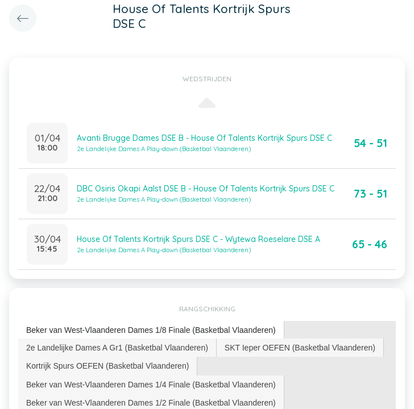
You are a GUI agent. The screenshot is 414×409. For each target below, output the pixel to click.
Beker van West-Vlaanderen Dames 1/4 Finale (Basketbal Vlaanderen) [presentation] (151, 384)
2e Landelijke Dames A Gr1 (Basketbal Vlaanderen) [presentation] (117, 347)
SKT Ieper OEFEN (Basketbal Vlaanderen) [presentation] (300, 347)
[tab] (151, 330)
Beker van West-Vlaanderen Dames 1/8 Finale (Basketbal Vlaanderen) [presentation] (151, 330)
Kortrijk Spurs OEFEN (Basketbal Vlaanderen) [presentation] (107, 365)
